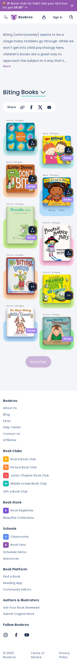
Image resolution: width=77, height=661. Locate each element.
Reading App (12, 583)
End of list (38, 362)
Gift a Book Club (15, 491)
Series (31, 186)
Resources (11, 559)
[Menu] (6, 17)
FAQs (7, 421)
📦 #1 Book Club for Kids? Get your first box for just (34, 6)
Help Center (12, 427)
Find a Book (11, 576)
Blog (6, 414)
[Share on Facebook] (31, 107)
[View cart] (44, 17)
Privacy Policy (64, 655)
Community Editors (17, 589)
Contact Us (11, 434)
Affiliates (9, 440)
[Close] (72, 5)
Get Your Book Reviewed (21, 608)
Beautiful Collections (18, 518)
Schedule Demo (14, 552)
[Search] (71, 17)
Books (33, 92)
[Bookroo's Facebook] (16, 635)
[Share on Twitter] (40, 107)
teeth (61, 210)
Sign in (57, 17)
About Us (10, 408)
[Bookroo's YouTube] (27, 635)
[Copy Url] (22, 107)
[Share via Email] (49, 107)
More (7, 66)
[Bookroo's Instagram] (5, 635)
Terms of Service (37, 655)
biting (52, 210)
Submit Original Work (18, 614)
